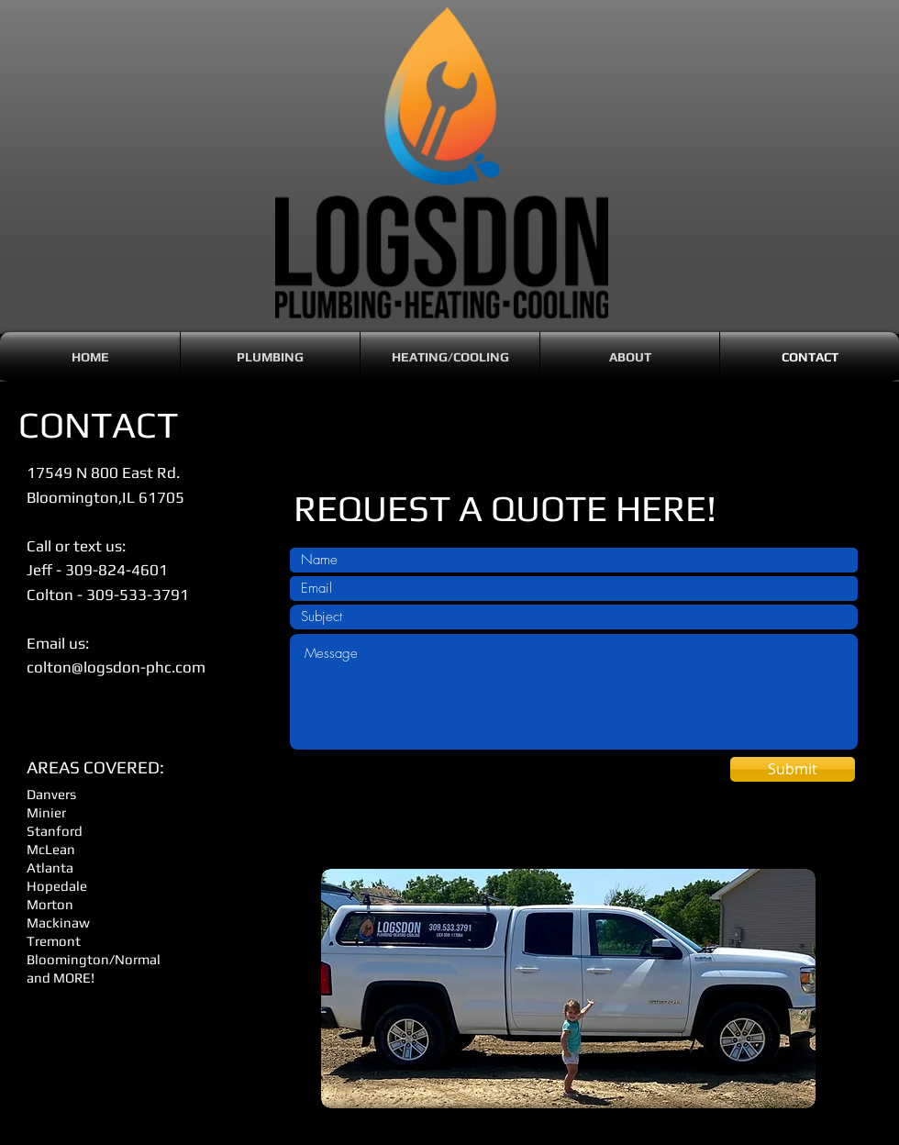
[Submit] (792, 769)
